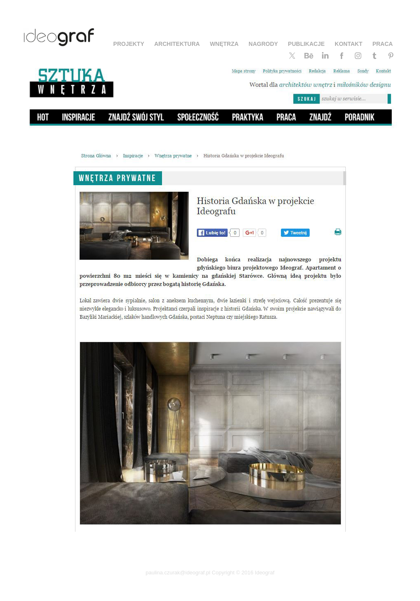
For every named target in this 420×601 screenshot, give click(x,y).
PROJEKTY (128, 44)
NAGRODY (263, 44)
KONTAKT (348, 44)
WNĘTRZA (224, 44)
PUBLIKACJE (306, 44)
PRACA (382, 44)
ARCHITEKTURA (177, 44)
